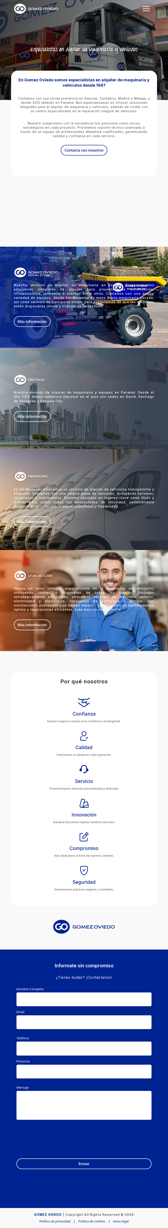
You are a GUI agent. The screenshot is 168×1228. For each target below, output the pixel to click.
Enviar (84, 1163)
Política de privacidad (55, 1221)
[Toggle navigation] (146, 8)
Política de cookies (91, 1221)
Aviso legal (121, 1221)
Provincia (23, 1061)
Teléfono (22, 1038)
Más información (32, 321)
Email (20, 1012)
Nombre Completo (30, 989)
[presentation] (118, 1136)
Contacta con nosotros (83, 150)
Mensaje (22, 1087)
